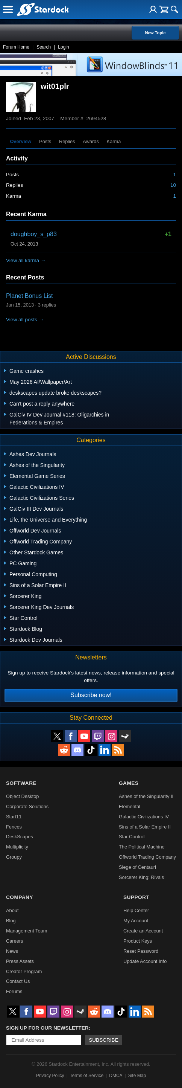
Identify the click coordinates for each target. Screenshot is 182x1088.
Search (43, 47)
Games (128, 783)
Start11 (13, 816)
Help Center (136, 910)
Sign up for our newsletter (47, 1028)
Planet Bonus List (29, 296)
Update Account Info (145, 961)
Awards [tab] (91, 141)
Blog (11, 920)
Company (19, 897)
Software (21, 783)
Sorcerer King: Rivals (141, 877)
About (12, 910)
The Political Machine (142, 847)
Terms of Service (86, 1075)
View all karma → (26, 260)
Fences (14, 827)
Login (63, 47)
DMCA (115, 1075)
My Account (135, 920)
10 (173, 185)
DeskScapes (19, 836)
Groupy (14, 857)
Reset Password (140, 951)
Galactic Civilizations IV (144, 816)
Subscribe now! (90, 695)
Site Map (137, 1075)
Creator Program (24, 971)
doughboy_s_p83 (34, 234)
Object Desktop (22, 796)
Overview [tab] (20, 141)
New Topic (155, 33)
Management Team (26, 931)
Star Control (131, 836)
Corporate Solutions (27, 806)
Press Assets (20, 961)
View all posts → (25, 319)
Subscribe (103, 1040)
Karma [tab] (114, 141)
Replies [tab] (67, 141)
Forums (14, 991)
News (12, 951)
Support (136, 897)
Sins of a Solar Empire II (145, 827)
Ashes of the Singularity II (146, 796)
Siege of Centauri (137, 867)
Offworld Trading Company (147, 857)
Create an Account (143, 931)
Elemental (129, 806)
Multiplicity (17, 847)
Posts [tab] (45, 141)
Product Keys (137, 941)
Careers (14, 941)
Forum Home (16, 47)
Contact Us (18, 981)
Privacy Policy (50, 1075)
